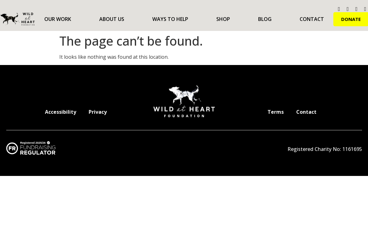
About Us (111, 19)
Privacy (98, 111)
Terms (275, 111)
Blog (265, 19)
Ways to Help (170, 19)
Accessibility (60, 111)
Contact (312, 19)
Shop (223, 19)
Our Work (57, 19)
